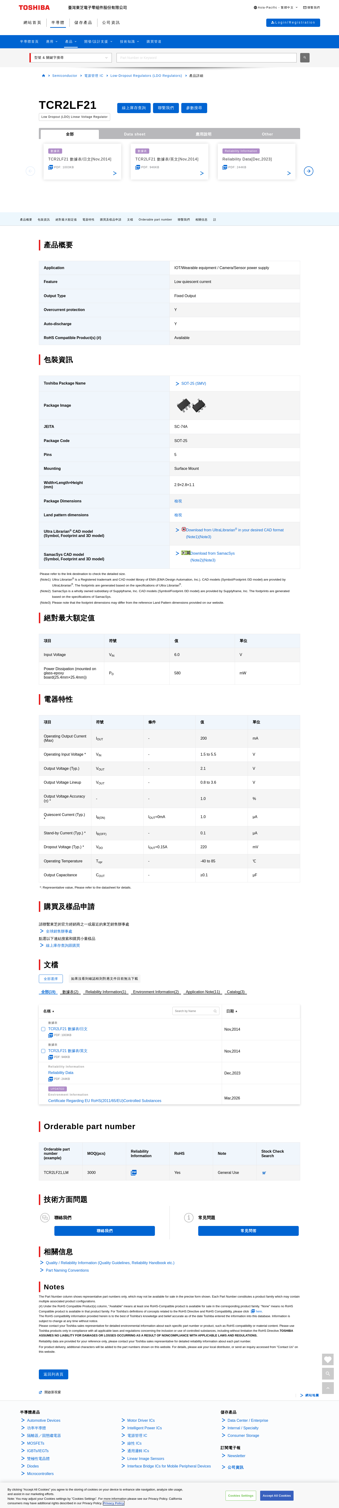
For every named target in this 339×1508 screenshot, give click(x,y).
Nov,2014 (232, 1029)
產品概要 (26, 219)
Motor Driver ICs (141, 1420)
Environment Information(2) (156, 992)
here (259, 1311)
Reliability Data (60, 1073)
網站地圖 (312, 1395)
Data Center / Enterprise (248, 1420)
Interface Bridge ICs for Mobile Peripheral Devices (169, 1466)
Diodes (33, 1466)
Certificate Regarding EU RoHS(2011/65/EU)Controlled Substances (104, 1101)
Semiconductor (64, 76)
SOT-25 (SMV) (194, 383)
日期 (230, 1011)
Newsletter (237, 1456)
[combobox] (207, 57)
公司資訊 (236, 1467)
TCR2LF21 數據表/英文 (68, 1051)
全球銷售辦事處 (59, 931)
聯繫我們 (184, 219)
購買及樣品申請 (110, 219)
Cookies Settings (241, 1495)
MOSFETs (35, 1443)
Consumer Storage (243, 1436)
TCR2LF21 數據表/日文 (68, 1029)
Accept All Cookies (277, 1495)
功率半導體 (36, 1428)
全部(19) (48, 992)
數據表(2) (70, 992)
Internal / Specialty (243, 1428)
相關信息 (201, 219)
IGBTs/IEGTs (38, 1451)
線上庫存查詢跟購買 (63, 945)
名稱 (47, 1011)
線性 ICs (134, 1443)
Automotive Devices (43, 1420)
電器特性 (88, 219)
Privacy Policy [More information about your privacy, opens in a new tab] (113, 1503)
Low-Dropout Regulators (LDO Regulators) (146, 76)
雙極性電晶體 (38, 1459)
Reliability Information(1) (105, 992)
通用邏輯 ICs (138, 1451)
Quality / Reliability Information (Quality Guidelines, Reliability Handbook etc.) (110, 1263)
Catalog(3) (236, 992)
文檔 (130, 219)
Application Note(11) (203, 992)
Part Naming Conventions (67, 1270)
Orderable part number (155, 219)
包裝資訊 (44, 219)
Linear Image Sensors (145, 1459)
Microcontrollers (40, 1474)
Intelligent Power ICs (144, 1428)
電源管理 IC (93, 76)
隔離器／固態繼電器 (44, 1436)
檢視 (178, 501)
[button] (276, 7)
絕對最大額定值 (66, 219)
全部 (70, 134)
